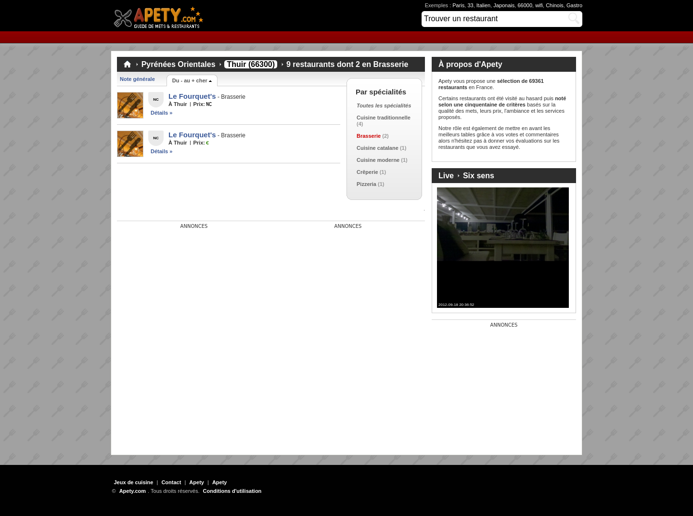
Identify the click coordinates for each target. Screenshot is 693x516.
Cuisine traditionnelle (384, 117)
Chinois (555, 5)
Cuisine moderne (378, 160)
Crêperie (367, 172)
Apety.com (161, 15)
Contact (171, 482)
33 (470, 5)
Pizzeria (366, 184)
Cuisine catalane (377, 148)
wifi (539, 5)
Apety (196, 482)
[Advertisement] (189, 289)
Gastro (574, 5)
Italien (483, 5)
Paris (458, 5)
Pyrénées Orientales (178, 64)
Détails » (161, 113)
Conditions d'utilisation (232, 491)
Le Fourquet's (192, 96)
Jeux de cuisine (134, 482)
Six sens (478, 176)
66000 (524, 5)
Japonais (503, 5)
